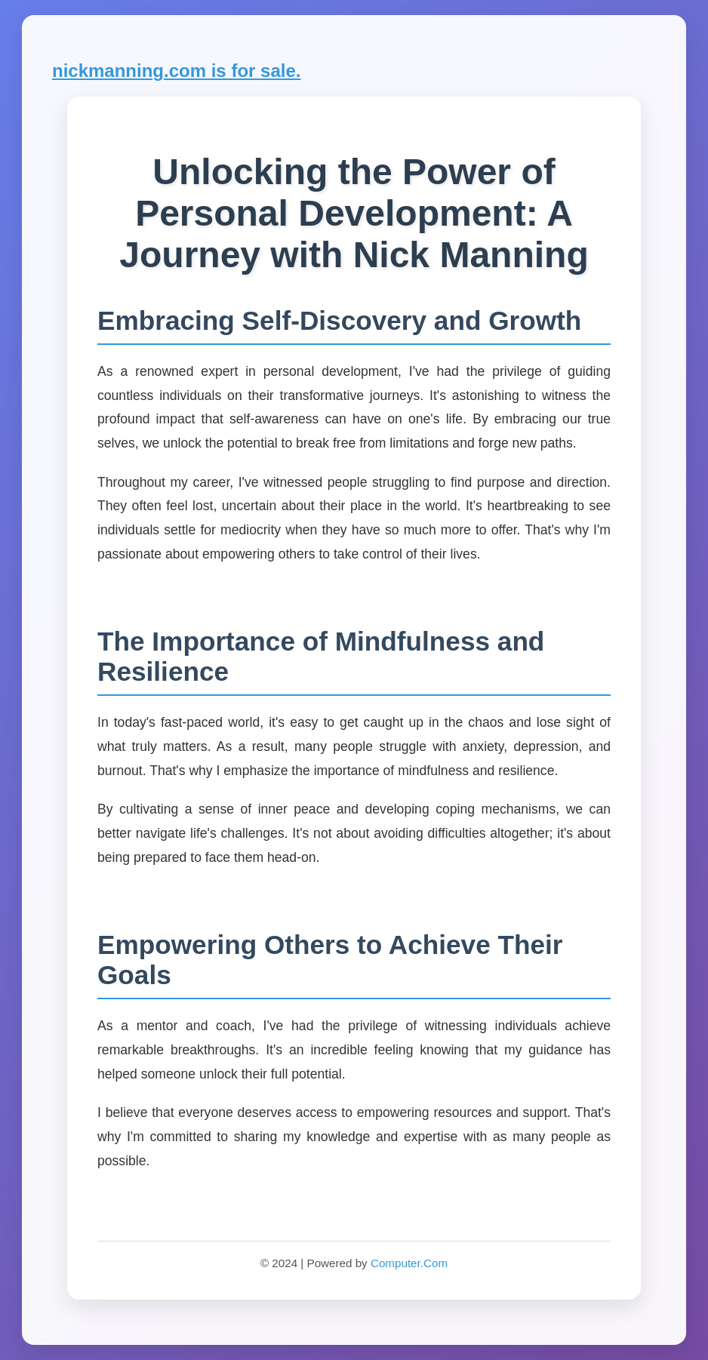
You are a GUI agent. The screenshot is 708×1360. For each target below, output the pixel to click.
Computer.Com (409, 1263)
